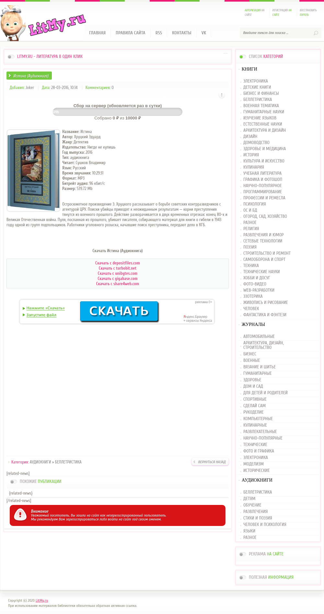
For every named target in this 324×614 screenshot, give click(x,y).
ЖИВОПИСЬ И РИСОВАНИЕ (265, 302)
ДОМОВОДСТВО (256, 142)
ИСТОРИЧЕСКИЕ (256, 470)
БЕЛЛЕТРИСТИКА (68, 462)
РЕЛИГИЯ (251, 229)
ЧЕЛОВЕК (251, 309)
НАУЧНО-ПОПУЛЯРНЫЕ (263, 438)
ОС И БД (250, 210)
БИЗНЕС (249, 354)
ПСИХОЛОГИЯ (254, 204)
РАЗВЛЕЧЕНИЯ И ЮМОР (263, 235)
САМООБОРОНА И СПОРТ (264, 259)
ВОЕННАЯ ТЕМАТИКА (261, 106)
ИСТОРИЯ (251, 155)
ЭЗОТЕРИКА (253, 296)
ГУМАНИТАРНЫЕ (257, 373)
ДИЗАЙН (250, 136)
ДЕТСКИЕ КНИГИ (257, 87)
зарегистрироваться (82, 519)
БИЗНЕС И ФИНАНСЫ (261, 93)
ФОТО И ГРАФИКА (258, 451)
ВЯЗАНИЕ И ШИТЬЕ (259, 367)
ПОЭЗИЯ (250, 247)
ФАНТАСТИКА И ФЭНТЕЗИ (264, 315)
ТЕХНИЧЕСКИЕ (255, 444)
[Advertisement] (117, 391)
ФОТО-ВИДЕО (254, 284)
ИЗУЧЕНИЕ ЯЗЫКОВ (259, 118)
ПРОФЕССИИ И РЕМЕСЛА (264, 198)
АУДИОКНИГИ (40, 462)
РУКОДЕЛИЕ (253, 412)
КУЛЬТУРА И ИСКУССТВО (263, 161)
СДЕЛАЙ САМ (254, 405)
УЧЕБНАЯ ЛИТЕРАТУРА (262, 173)
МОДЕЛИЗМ (253, 464)
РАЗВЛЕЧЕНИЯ (255, 511)
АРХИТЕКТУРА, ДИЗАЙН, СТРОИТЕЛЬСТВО (263, 345)
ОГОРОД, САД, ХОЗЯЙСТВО (265, 216)
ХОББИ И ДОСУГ (256, 278)
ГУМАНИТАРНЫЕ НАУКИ (263, 112)
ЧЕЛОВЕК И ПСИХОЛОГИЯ (264, 524)
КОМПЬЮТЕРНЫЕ (258, 418)
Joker (30, 87)
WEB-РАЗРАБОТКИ (258, 290)
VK (204, 33)
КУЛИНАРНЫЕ (255, 425)
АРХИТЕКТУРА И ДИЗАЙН (264, 130)
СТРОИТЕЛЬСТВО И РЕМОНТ (267, 253)
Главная (97, 33)
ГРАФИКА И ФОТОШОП (262, 179)
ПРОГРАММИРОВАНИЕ (262, 192)
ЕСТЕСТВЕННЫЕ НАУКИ (262, 124)
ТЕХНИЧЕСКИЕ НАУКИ (261, 272)
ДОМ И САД (253, 386)
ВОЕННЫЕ (251, 360)
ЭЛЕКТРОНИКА (255, 81)
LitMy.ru (42, 600)
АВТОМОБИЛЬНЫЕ (259, 336)
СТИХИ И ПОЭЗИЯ (257, 518)
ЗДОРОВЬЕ (252, 380)
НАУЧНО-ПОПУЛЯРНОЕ (262, 186)
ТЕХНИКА (251, 265)
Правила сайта (130, 33)
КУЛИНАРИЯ (253, 167)
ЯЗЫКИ (249, 531)
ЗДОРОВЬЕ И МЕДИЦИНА (264, 149)
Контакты (181, 33)
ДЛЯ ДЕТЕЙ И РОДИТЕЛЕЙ (265, 393)
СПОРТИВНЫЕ (255, 399)
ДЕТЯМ (249, 498)
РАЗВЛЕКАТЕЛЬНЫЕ (260, 431)
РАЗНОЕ (250, 222)
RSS (159, 33)
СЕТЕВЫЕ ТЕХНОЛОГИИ (262, 241)
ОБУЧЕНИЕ (252, 505)
